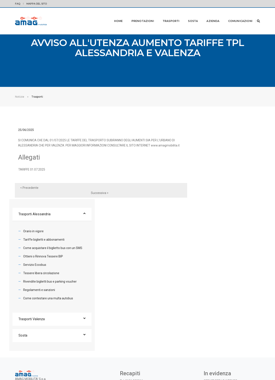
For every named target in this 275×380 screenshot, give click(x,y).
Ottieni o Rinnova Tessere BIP (214, 182)
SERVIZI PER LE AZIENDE (220, 307)
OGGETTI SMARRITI (217, 323)
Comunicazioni (235, 15)
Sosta (187, 15)
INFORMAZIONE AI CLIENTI (221, 318)
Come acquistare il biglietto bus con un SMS (223, 173)
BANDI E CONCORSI (217, 312)
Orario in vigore (204, 156)
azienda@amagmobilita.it (137, 318)
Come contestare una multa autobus (219, 224)
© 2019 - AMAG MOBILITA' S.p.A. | (232, 364)
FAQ (17, 3)
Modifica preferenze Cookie (42, 364)
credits (256, 364)
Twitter (125, 326)
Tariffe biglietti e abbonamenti (214, 165)
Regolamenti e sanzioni (210, 215)
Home (113, 15)
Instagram (154, 326)
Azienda (207, 15)
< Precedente (31, 196)
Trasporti (165, 15)
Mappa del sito (36, 3)
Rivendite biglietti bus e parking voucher (220, 207)
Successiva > (161, 196)
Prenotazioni (137, 15)
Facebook (139, 326)
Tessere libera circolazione (212, 198)
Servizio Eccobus (205, 190)
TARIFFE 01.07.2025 (33, 178)
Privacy (19, 364)
